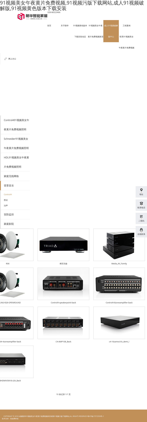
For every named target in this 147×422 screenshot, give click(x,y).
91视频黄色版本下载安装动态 (80, 31)
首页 (49, 25)
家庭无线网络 (11, 176)
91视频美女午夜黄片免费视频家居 (95, 31)
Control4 (8, 194)
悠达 (6, 200)
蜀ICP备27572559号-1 (95, 416)
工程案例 (126, 25)
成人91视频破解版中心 (111, 31)
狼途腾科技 (14, 418)
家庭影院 (9, 223)
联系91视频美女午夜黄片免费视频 (126, 42)
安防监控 (9, 214)
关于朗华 (65, 25)
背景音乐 (9, 185)
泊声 (6, 205)
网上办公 (12, 58)
